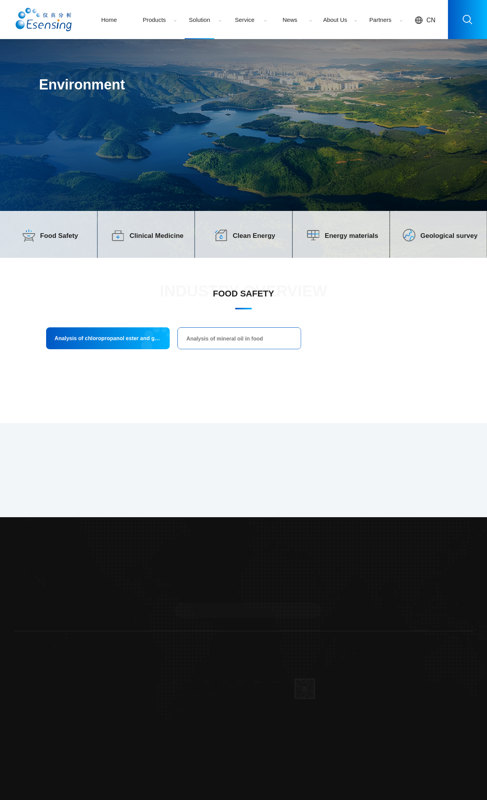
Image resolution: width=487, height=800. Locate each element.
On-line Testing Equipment (144, 696)
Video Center (191, 707)
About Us (335, 19)
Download (189, 702)
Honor (237, 702)
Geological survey (448, 235)
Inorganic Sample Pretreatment (144, 702)
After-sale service (194, 684)
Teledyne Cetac (268, 707)
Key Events (240, 696)
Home (109, 19)
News (290, 19)
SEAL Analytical (268, 690)
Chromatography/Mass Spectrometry (144, 690)
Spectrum (139, 684)
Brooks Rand (266, 684)
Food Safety (59, 235)
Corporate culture (244, 690)
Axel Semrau (266, 696)
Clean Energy (254, 235)
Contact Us (290, 684)
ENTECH (264, 702)
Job (286, 690)
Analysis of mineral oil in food (233, 340)
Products (154, 19)
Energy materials (351, 235)
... (135, 713)
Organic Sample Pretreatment (144, 707)
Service (244, 19)
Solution (199, 19)
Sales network (192, 690)
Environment (166, 684)
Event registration (194, 696)
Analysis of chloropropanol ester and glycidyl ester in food (168, 339)
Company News (218, 684)
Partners (380, 19)
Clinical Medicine (157, 235)
